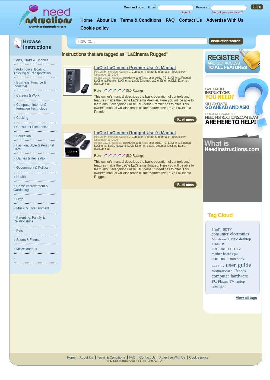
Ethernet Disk (168, 80)
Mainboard (219, 239)
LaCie (155, 80)
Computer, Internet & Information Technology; (159, 71)
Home (86, 20)
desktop (245, 239)
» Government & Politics (31, 168)
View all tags (246, 298)
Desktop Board (176, 145)
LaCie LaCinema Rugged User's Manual (135, 132)
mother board (221, 254)
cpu (235, 254)
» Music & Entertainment (31, 208)
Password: (203, 7)
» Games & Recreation (30, 158)
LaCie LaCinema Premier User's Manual (135, 67)
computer (220, 258)
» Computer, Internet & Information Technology (30, 106)
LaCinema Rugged (179, 77)
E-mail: (153, 7)
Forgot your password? (227, 12)
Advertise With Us (224, 20)
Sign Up (186, 12)
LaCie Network (117, 145)
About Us (106, 20)
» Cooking (21, 118)
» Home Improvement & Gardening (31, 188)
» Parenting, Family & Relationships (29, 219)
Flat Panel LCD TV (226, 249)
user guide (238, 264)
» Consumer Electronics (31, 127)
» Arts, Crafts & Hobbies (31, 60)
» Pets (18, 230)
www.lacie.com (132, 77)
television (218, 286)
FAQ (170, 20)
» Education (22, 136)
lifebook (240, 271)
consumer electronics (230, 234)
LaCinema (124, 80)
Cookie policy (94, 28)
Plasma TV (226, 281)
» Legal (19, 199)
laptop (240, 281)
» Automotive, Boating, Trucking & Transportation (32, 71)
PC (214, 281)
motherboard (222, 271)
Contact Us (190, 20)
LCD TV (218, 266)
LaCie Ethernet (141, 80)
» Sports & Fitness (27, 240)
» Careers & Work (26, 95)
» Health (20, 177)
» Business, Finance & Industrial (30, 84)
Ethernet (183, 80)
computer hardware (230, 276)
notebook (237, 259)
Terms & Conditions (140, 20)
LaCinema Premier (105, 80)
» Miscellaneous (25, 249)
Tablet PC (219, 244)
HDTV (233, 239)
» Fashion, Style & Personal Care (34, 147)
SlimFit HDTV (222, 229)
